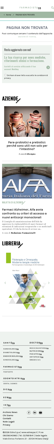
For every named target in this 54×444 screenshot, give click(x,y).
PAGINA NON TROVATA (25, 15)
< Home (7, 15)
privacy (7, 78)
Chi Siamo (8, 415)
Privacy (6, 424)
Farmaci (27, 165)
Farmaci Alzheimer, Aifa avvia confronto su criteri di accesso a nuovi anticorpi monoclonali (24, 213)
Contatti (7, 418)
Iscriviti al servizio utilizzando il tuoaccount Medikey (20, 68)
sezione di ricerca (27, 36)
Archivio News (10, 412)
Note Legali (9, 421)
